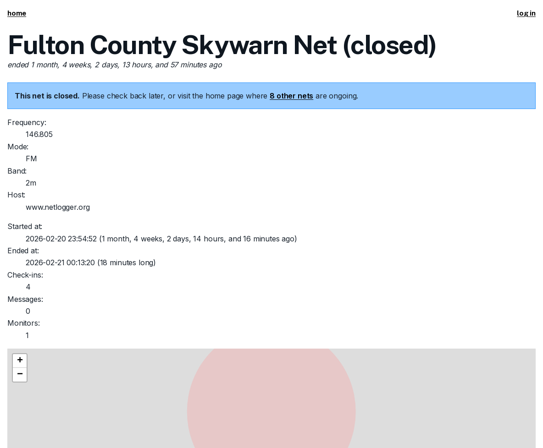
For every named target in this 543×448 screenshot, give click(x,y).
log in (526, 13)
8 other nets (291, 95)
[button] (20, 361)
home (16, 13)
